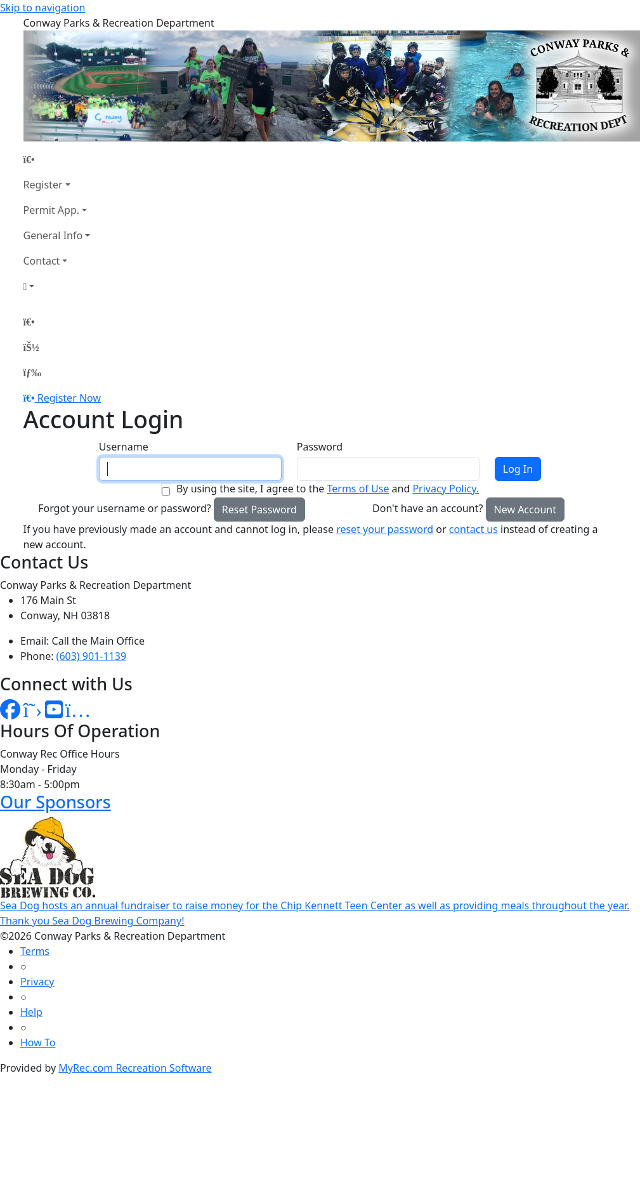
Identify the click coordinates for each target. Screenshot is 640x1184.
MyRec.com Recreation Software (134, 1068)
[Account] (57, 286)
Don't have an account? (427, 508)
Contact (41, 261)
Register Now (69, 398)
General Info (53, 235)
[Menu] (32, 372)
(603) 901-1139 (91, 656)
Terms (34, 951)
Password (320, 447)
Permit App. (51, 210)
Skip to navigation (42, 8)
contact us (473, 529)
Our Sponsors (55, 801)
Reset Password (259, 509)
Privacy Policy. (445, 489)
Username (123, 447)
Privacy (37, 982)
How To (37, 1042)
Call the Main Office (98, 641)
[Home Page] (57, 159)
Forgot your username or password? (124, 508)
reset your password (384, 529)
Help (31, 1012)
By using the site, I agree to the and (327, 489)
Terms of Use (358, 489)
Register (43, 185)
